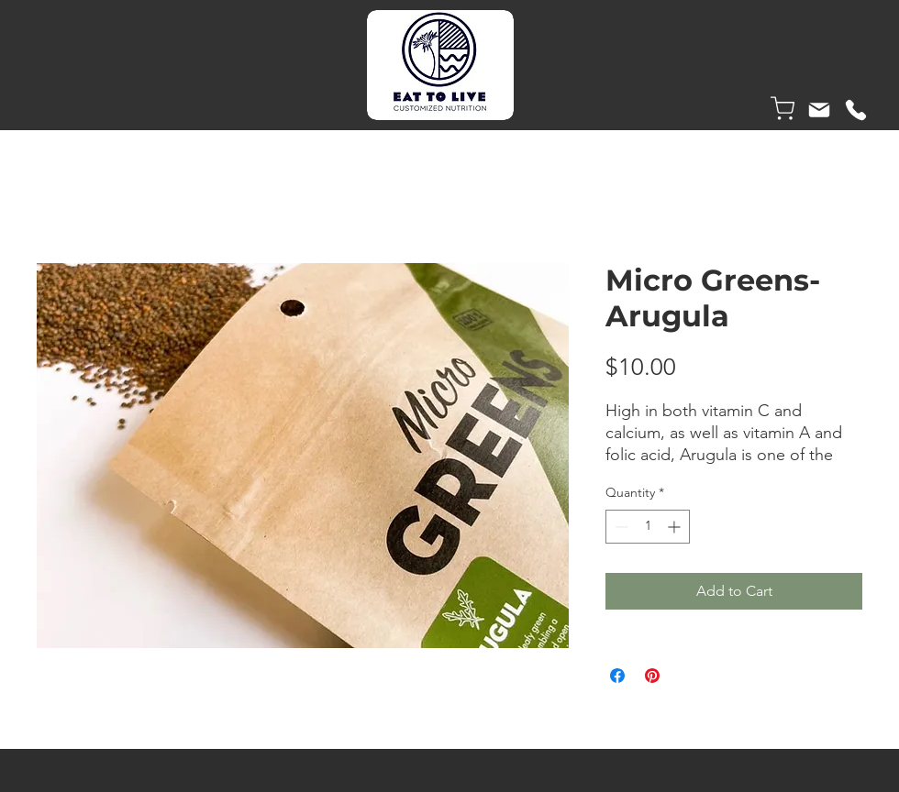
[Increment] (675, 527)
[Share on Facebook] (617, 676)
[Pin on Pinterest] (652, 676)
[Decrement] (619, 527)
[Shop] (782, 108)
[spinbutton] (647, 527)
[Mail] (819, 110)
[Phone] (856, 110)
